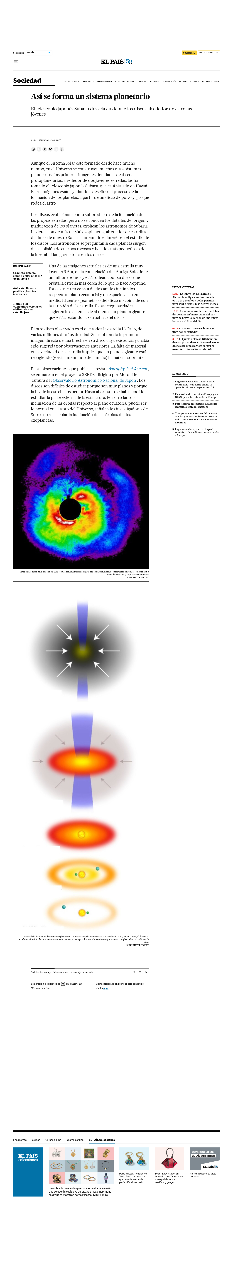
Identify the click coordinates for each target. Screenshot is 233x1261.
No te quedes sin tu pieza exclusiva (203, 1175)
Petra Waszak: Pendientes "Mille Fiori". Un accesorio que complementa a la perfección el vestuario (133, 1178)
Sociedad (27, 80)
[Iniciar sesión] (209, 53)
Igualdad (119, 82)
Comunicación (169, 82)
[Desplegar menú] (16, 62)
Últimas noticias (210, 82)
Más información (40, 988)
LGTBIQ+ (183, 82)
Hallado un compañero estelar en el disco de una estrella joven (27, 308)
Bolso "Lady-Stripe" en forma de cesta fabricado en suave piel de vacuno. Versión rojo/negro (169, 1178)
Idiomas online (75, 1139)
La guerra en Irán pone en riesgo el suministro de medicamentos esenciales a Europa (197, 432)
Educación (88, 82)
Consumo (143, 82)
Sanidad (131, 82)
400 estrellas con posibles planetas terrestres (24, 291)
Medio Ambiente (104, 82)
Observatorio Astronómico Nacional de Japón (94, 380)
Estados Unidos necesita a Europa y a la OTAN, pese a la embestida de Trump (197, 396)
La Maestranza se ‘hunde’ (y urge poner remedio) (193, 330)
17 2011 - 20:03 (50, 140)
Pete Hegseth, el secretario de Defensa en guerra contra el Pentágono (196, 405)
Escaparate (20, 1139)
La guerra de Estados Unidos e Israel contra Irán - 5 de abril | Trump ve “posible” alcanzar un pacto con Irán (195, 384)
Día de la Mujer (72, 82)
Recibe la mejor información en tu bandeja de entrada (64, 972)
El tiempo (195, 82)
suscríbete (189, 53)
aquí (105, 988)
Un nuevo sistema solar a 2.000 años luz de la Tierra (27, 276)
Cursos (36, 1139)
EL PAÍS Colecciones (102, 1139)
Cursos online (53, 1139)
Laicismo (154, 82)
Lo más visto (180, 373)
